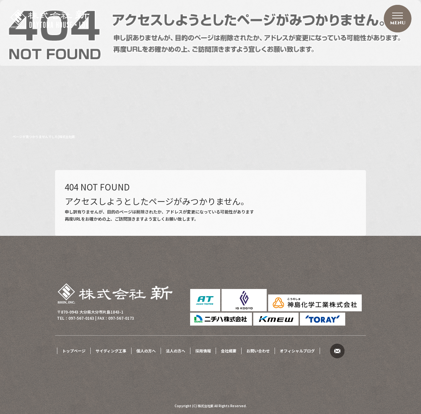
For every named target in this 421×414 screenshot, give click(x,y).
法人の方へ (175, 350)
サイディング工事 (111, 350)
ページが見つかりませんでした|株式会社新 (44, 136)
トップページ (73, 350)
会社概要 (228, 350)
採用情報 (203, 350)
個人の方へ (146, 350)
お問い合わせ (258, 350)
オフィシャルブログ (297, 350)
